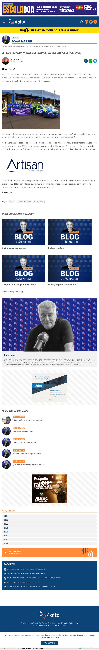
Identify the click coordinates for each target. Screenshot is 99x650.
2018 (5, 540)
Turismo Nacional (24, 202)
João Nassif (18, 60)
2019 (5, 536)
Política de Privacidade (49, 637)
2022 (5, 524)
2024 (6, 516)
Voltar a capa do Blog (12, 292)
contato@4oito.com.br (57, 625)
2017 (5, 544)
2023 (5, 520)
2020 (5, 532)
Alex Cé (12, 202)
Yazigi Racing (39, 202)
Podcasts (9, 564)
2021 (5, 528)
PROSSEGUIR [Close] (50, 643)
